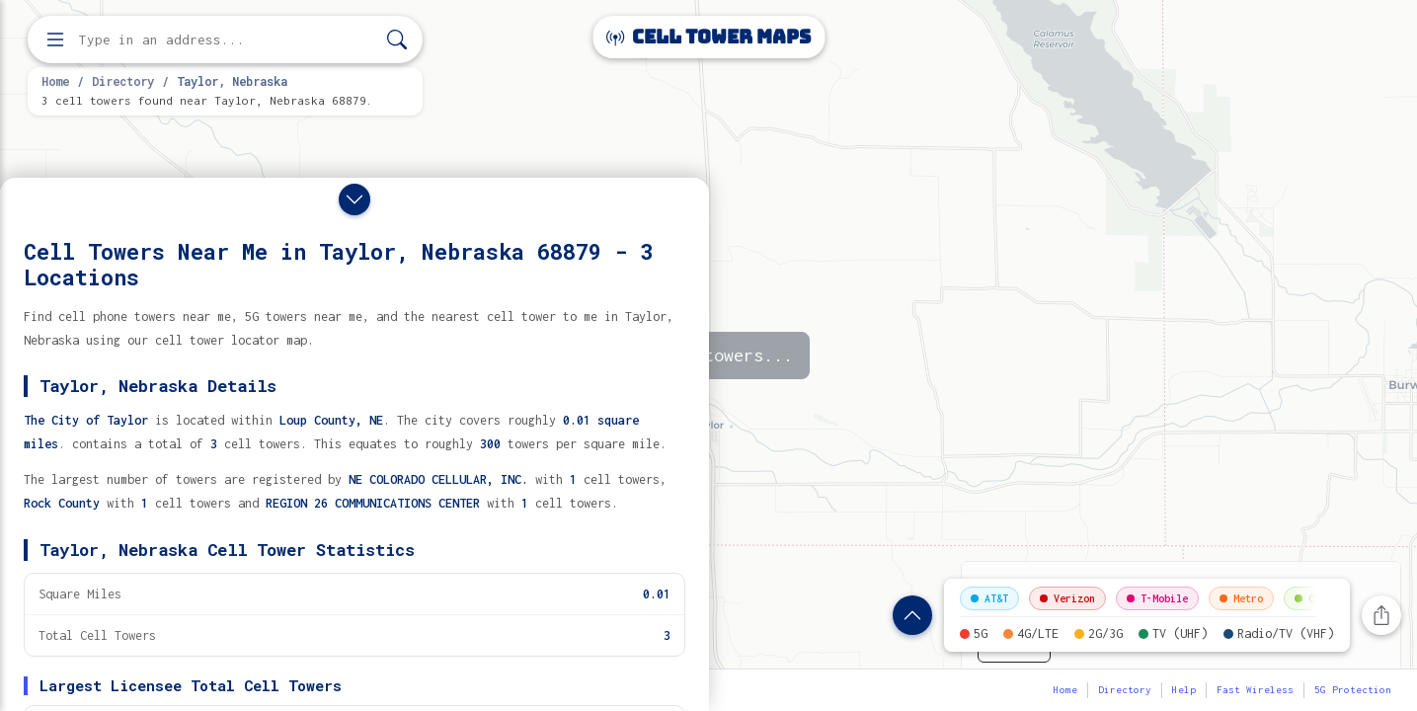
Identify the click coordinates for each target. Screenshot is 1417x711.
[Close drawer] (354, 199)
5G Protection (1352, 689)
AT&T (989, 598)
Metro (1241, 598)
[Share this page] (1381, 615)
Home (55, 81)
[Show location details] (912, 615)
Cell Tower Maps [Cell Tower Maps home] (708, 37)
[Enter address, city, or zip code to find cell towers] (227, 40)
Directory (123, 81)
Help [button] (1184, 689)
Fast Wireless (1255, 689)
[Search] (397, 40)
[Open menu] (55, 39)
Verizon (1067, 598)
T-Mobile (1157, 598)
